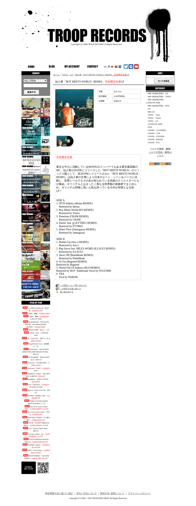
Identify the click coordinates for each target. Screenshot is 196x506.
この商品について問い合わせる (73, 285)
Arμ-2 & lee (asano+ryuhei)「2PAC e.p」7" (36, 412)
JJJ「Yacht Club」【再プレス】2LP (35, 339)
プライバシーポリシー (139, 493)
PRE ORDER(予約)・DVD (158, 106)
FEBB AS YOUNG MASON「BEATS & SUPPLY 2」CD (36, 402)
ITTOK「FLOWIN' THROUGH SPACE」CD (36, 423)
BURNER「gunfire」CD (36, 445)
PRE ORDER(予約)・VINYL (159, 97)
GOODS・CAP (154, 133)
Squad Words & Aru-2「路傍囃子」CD (36, 344)
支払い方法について (86, 493)
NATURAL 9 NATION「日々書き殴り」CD (36, 418)
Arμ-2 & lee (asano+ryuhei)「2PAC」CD (35, 407)
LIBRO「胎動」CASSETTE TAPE (36, 317)
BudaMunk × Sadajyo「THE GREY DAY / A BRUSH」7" (35, 374)
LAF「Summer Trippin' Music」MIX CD (35, 429)
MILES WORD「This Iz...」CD (36, 329)
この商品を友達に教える (70, 289)
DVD (150, 127)
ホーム (56, 75)
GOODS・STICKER (156, 136)
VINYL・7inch (154, 115)
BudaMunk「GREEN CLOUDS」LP (36, 380)
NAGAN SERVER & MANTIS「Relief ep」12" (36, 440)
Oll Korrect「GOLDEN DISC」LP (36, 363)
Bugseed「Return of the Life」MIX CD (36, 391)
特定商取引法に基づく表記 (59, 493)
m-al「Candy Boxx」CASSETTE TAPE (36, 385)
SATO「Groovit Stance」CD (36, 451)
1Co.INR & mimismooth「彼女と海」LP (36, 309)
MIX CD (151, 112)
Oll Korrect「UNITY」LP (35, 369)
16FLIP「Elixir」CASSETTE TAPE (35, 333)
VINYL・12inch (154, 118)
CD (149, 109)
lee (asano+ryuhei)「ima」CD (36, 434)
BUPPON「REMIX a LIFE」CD (36, 396)
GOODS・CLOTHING (157, 130)
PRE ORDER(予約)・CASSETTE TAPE (155, 101)
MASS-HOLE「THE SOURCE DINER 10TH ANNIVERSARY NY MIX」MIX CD (35, 351)
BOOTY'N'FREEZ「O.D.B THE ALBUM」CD (36, 456)
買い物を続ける (66, 292)
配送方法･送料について (112, 493)
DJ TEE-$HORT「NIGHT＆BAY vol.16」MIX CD (35, 358)
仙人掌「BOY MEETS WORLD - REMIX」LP (102, 75)
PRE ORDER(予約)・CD (158, 93)
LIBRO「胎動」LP (36, 313)
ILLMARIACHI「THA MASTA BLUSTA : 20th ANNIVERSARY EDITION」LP (36, 324)
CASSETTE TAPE (155, 124)
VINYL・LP (67, 75)
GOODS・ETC (154, 142)
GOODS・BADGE (155, 139)
